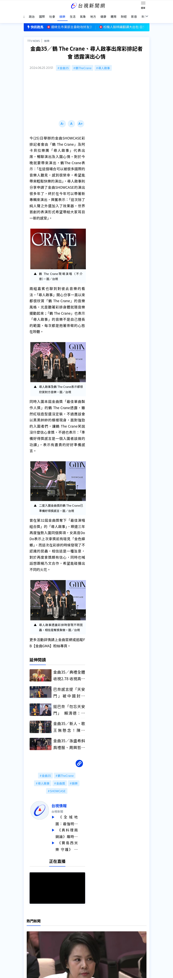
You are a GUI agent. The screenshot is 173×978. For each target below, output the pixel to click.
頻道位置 (29, 935)
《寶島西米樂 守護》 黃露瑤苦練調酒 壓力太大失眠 (74, 840)
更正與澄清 (58, 925)
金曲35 (64, 63)
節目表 (28, 940)
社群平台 (29, 945)
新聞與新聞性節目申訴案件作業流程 (102, 930)
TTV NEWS (33, 36)
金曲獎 (60, 778)
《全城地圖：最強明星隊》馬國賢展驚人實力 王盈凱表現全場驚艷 (74, 815)
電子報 (83, 935)
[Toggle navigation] (143, 4)
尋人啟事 (104, 63)
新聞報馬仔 (58, 935)
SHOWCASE (58, 786)
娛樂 (47, 36)
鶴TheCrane (83, 63)
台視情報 (66, 801)
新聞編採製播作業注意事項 (96, 925)
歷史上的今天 (60, 940)
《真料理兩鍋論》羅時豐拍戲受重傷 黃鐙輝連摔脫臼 (74, 828)
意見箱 (55, 930)
